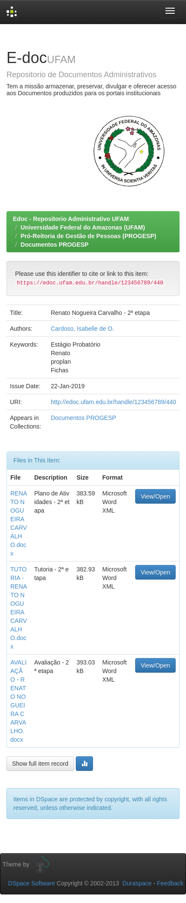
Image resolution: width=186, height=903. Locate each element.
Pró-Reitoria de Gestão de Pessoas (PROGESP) (88, 236)
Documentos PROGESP (55, 244)
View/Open (155, 496)
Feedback (170, 883)
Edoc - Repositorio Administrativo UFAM (71, 218)
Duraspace (137, 883)
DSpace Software (31, 883)
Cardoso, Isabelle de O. (82, 328)
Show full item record (40, 763)
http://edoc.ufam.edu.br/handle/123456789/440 (113, 402)
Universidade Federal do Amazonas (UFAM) (83, 227)
